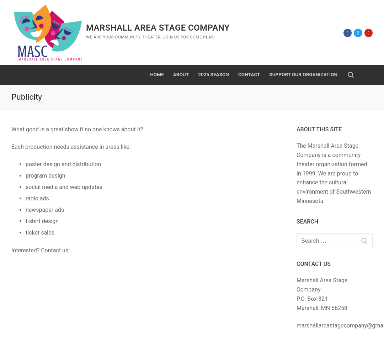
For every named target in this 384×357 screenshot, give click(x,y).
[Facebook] (347, 33)
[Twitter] (358, 33)
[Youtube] (368, 33)
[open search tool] (351, 75)
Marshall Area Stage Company (158, 28)
